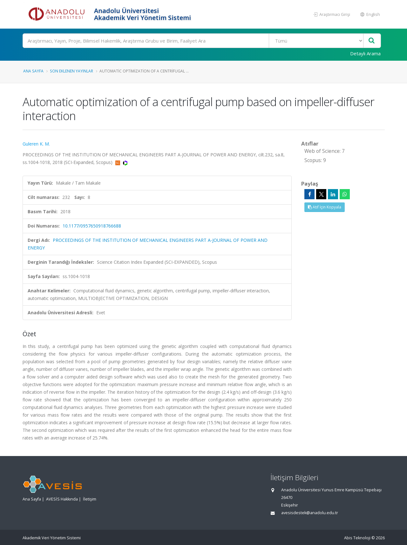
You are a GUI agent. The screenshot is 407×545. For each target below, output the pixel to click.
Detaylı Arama (365, 53)
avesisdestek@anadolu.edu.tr (309, 512)
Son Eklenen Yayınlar (71, 70)
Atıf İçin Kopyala (324, 207)
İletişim (89, 499)
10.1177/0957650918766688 (92, 226)
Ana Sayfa (33, 70)
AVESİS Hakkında (62, 499)
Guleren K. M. (36, 144)
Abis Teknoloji (357, 538)
